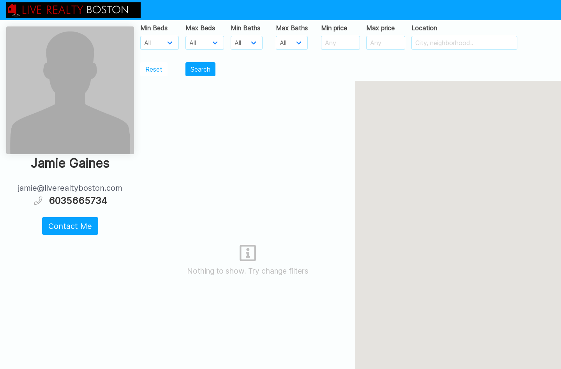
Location (424, 28)
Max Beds (200, 28)
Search (200, 69)
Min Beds (154, 28)
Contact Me (70, 226)
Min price (334, 28)
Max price (380, 28)
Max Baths (292, 28)
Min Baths (245, 28)
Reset (153, 69)
